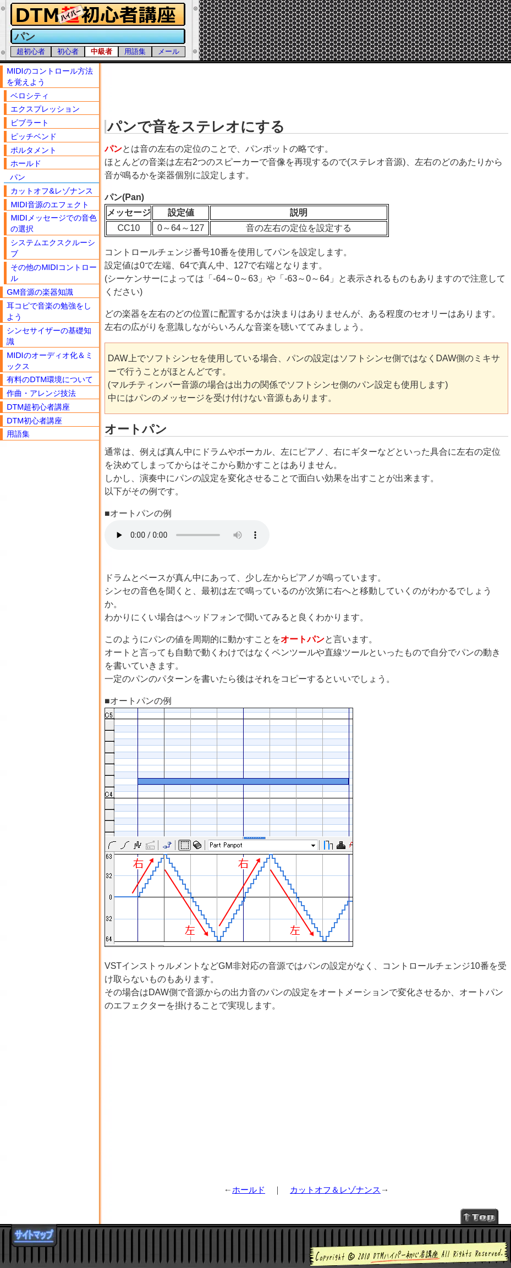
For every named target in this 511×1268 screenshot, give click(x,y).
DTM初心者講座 (34, 420)
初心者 (68, 51)
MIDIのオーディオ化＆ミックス (49, 361)
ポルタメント (33, 150)
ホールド (248, 1189)
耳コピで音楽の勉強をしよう (49, 311)
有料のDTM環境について (50, 379)
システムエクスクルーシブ (52, 248)
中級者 (101, 51)
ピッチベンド (33, 136)
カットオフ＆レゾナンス (335, 1189)
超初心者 (31, 51)
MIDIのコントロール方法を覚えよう (49, 76)
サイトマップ (34, 1235)
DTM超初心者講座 (38, 407)
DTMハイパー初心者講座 (96, 14)
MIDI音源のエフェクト (49, 204)
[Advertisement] (308, 88)
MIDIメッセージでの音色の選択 (53, 223)
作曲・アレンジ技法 (41, 393)
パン (17, 177)
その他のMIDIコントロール (53, 273)
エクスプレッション (45, 108)
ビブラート (29, 122)
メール (168, 51)
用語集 (135, 51)
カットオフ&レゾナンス (51, 190)
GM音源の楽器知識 (40, 292)
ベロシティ (29, 95)
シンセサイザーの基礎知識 (49, 336)
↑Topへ (480, 1216)
